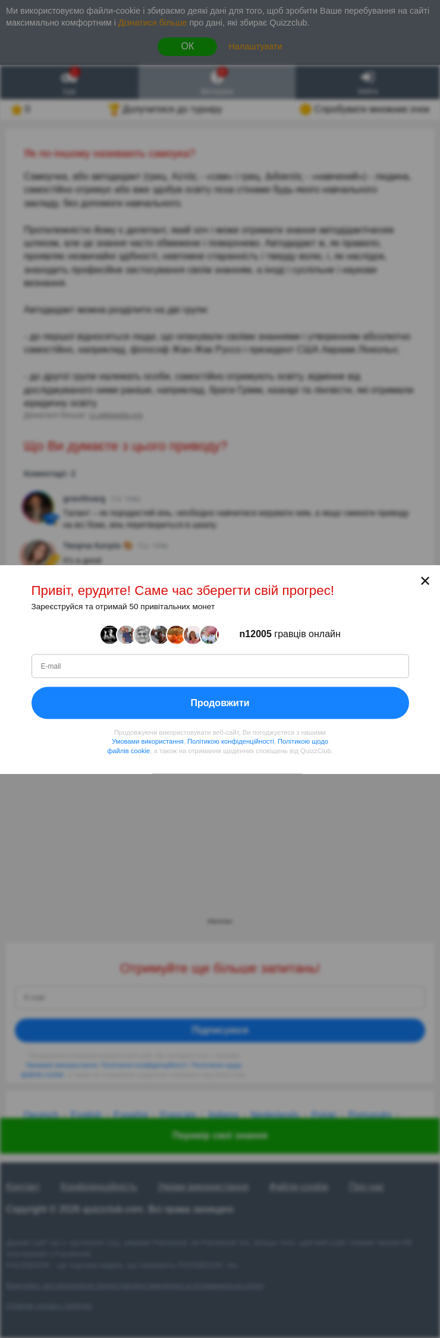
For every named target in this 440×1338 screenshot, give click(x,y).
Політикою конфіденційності (230, 741)
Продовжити (219, 702)
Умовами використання (148, 741)
